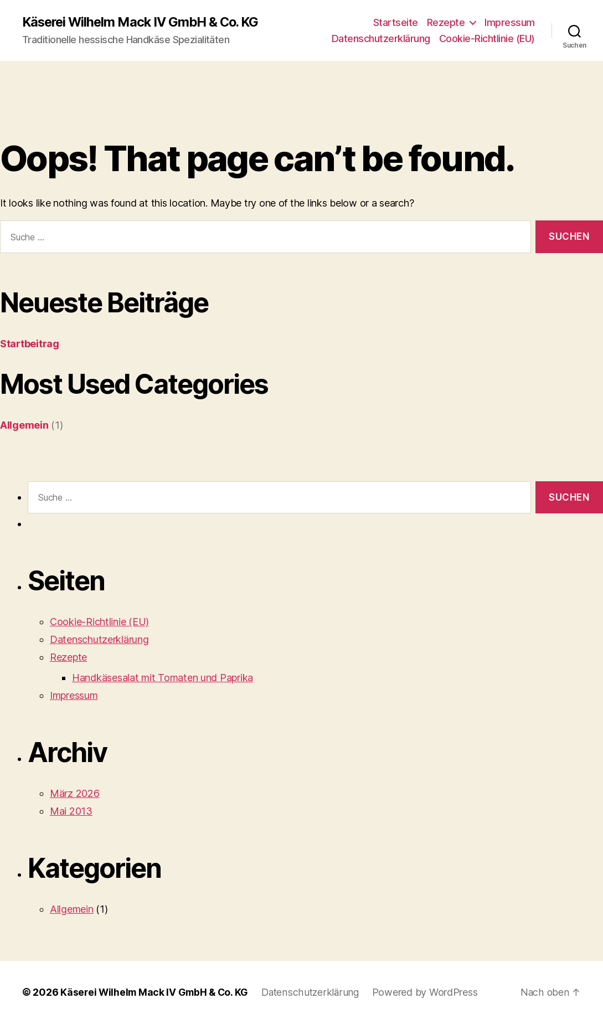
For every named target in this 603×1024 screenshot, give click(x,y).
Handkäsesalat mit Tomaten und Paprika (162, 678)
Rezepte (446, 22)
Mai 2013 (71, 811)
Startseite (395, 22)
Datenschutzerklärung (381, 39)
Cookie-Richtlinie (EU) (487, 39)
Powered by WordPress (431, 993)
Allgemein (24, 425)
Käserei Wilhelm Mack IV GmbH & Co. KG (144, 22)
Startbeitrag (29, 344)
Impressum (510, 22)
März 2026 (75, 794)
